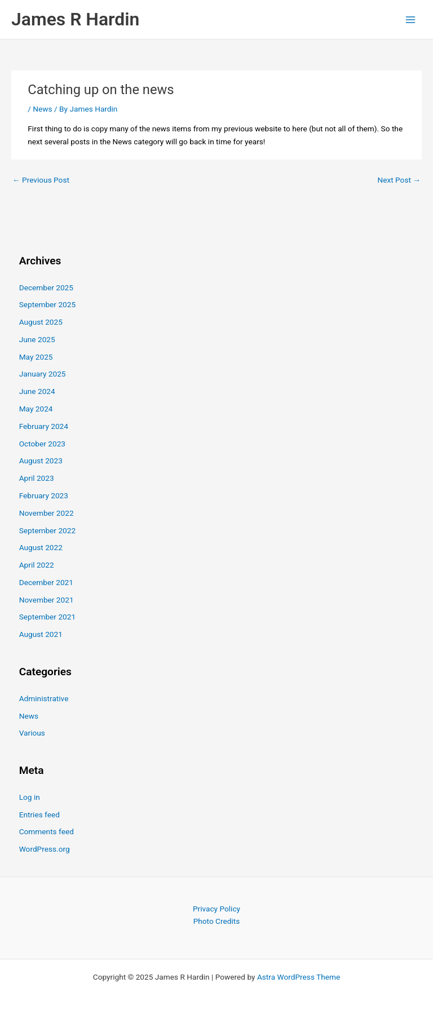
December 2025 (46, 287)
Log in (29, 797)
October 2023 (42, 443)
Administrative (44, 698)
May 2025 (36, 356)
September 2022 (47, 530)
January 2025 (42, 373)
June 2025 (37, 339)
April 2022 (36, 564)
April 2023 (36, 477)
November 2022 (46, 512)
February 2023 (43, 495)
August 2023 (41, 460)
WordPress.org (44, 848)
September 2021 (47, 616)
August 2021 (41, 634)
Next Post (399, 179)
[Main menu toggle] (410, 19)
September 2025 (47, 304)
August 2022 (41, 547)
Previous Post (40, 179)
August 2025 (41, 321)
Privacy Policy (216, 908)
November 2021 (46, 599)
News (42, 108)
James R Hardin (75, 19)
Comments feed (46, 831)
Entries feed (39, 814)
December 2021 (46, 582)
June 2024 (37, 391)
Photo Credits (216, 921)
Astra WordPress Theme (298, 976)
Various (32, 732)
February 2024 (43, 426)
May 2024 (36, 408)
